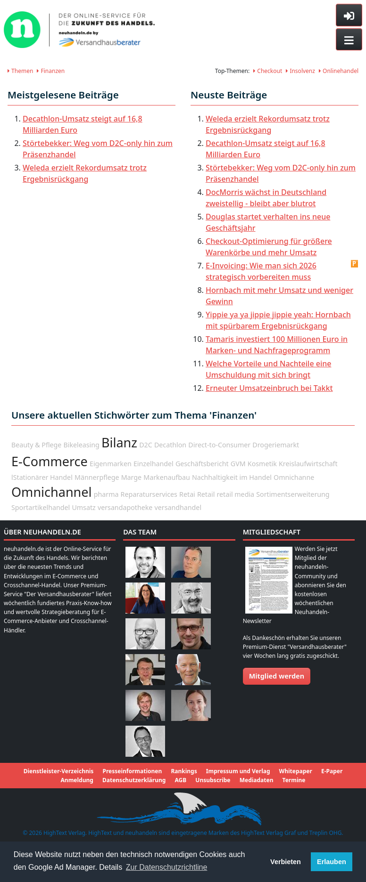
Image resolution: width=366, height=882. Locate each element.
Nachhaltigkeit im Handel (232, 477)
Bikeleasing (81, 444)
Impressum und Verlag (238, 771)
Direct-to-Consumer (219, 444)
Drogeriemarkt (275, 444)
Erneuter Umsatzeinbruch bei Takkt (269, 388)
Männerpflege (97, 477)
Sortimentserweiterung (292, 494)
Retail (206, 494)
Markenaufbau (166, 477)
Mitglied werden (276, 676)
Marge (131, 477)
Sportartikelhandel (40, 507)
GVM (238, 463)
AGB (180, 780)
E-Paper (331, 771)
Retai (187, 494)
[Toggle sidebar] (349, 15)
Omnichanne (294, 477)
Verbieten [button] (285, 862)
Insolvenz (300, 71)
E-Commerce (49, 461)
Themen (20, 71)
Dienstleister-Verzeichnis (59, 771)
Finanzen (51, 71)
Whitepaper (295, 771)
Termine (294, 780)
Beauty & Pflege (36, 444)
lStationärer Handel (42, 477)
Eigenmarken (111, 463)
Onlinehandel (338, 71)
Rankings (184, 771)
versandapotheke (125, 507)
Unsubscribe (212, 780)
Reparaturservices (149, 494)
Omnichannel (51, 492)
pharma (106, 494)
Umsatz (83, 507)
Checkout (267, 71)
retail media (236, 494)
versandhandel (178, 507)
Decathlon (170, 444)
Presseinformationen (132, 771)
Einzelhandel (153, 463)
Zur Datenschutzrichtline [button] (167, 867)
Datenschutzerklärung (134, 780)
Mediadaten (257, 780)
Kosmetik (262, 463)
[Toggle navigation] (349, 39)
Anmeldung (77, 780)
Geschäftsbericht (202, 463)
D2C (145, 444)
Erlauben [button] (331, 862)
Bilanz (119, 442)
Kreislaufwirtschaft (308, 463)
